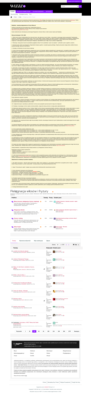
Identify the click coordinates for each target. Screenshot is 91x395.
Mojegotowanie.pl (67, 350)
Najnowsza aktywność (24, 240)
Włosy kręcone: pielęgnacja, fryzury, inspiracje (26, 201)
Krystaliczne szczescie (63, 298)
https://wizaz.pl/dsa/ (70, 125)
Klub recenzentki (38, 11)
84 (34, 331)
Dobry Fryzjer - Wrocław (61, 226)
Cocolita (32, 355)
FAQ (30, 14)
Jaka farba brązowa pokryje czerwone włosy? (66, 218)
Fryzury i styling (18, 218)
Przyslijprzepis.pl (67, 353)
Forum (12, 11)
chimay (59, 314)
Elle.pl (15, 350)
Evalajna (23, 260)
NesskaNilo (23, 284)
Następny (76, 331)
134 (53, 331)
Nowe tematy (14, 14)
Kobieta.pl (32, 350)
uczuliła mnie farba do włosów (20, 251)
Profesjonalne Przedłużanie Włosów (22, 282)
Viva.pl (15, 355)
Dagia (59, 202)
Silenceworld (24, 292)
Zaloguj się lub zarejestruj (74, 1)
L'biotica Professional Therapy (20, 259)
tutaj (26, 375)
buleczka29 (60, 210)
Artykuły (49, 11)
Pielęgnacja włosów (19, 210)
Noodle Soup (61, 290)
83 (29, 331)
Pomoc (44, 382)
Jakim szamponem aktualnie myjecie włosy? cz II (67, 209)
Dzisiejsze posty (23, 14)
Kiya (22, 307)
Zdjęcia (48, 240)
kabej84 (60, 227)
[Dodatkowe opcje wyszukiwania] (78, 6)
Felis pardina (61, 306)
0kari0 (22, 299)
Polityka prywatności (65, 382)
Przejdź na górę (76, 382)
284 (64, 331)
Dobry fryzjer (17, 226)
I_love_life (23, 276)
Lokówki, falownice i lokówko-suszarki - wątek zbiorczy (68, 201)
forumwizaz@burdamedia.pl (25, 156)
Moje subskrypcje (38, 240)
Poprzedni (19, 331)
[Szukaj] (70, 6)
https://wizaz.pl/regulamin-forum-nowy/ (20, 29)
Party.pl (32, 353)
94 (43, 331)
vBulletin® (46, 387)
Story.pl (48, 355)
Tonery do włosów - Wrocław (20, 290)
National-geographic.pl (19, 353)
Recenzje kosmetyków (23, 11)
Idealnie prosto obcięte (19, 306)
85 (38, 331)
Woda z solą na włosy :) (19, 275)
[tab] (14, 241)
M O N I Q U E (61, 282)
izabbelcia (60, 274)
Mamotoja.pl (49, 350)
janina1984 (23, 252)
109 (48, 331)
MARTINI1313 (24, 315)
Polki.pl (48, 353)
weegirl (59, 251)
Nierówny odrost (17, 298)
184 (59, 331)
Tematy (14, 240)
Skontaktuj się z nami (53, 382)
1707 (69, 331)
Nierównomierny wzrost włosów (21, 314)
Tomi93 (60, 219)
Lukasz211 (23, 269)
